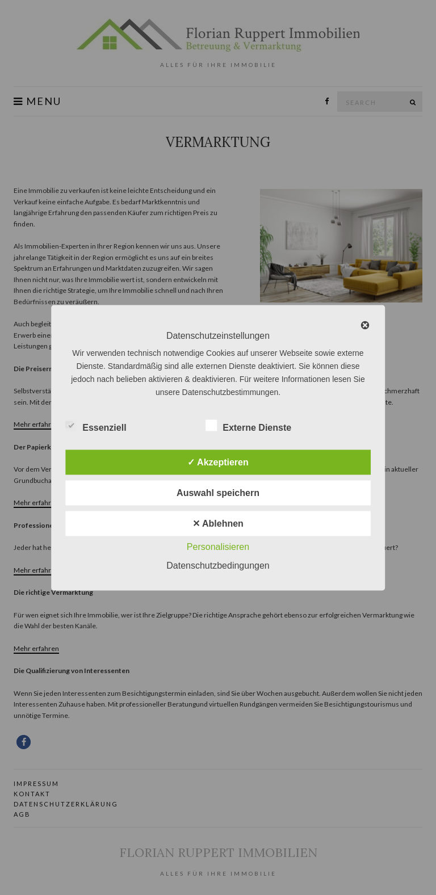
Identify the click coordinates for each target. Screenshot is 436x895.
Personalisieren (218, 546)
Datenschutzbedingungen (217, 565)
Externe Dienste (248, 425)
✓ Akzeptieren (218, 462)
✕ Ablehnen (218, 523)
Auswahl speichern (218, 492)
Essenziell (95, 425)
